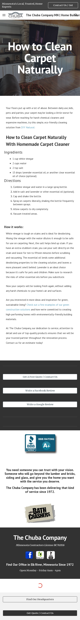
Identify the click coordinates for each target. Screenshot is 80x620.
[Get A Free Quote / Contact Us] (40, 377)
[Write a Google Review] (40, 404)
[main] (40, 57)
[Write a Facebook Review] (40, 391)
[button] (4, 15)
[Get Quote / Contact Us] (40, 613)
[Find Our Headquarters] (40, 599)
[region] (40, 5)
